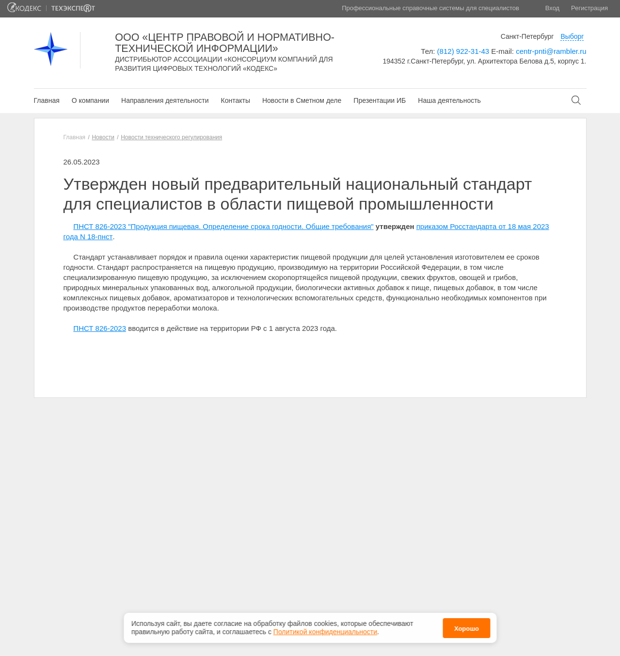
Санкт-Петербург (527, 36)
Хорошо (466, 626)
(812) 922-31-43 (463, 51)
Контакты (235, 100)
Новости (103, 137)
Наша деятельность (449, 100)
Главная (47, 100)
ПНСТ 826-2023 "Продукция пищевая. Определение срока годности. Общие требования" (223, 226)
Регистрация (589, 8)
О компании (90, 100)
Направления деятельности (164, 100)
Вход (552, 8)
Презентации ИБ (379, 100)
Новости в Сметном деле (301, 100)
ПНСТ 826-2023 (99, 328)
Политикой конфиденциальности (325, 630)
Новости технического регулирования (171, 137)
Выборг (572, 36)
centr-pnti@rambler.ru (551, 51)
